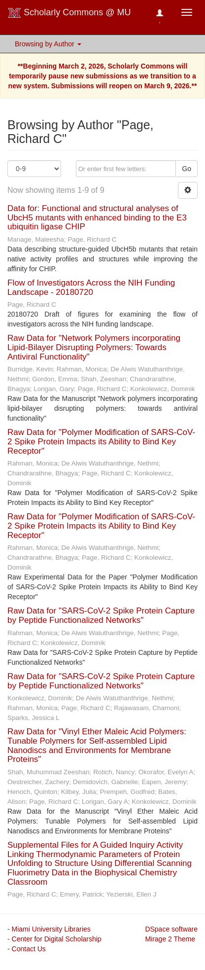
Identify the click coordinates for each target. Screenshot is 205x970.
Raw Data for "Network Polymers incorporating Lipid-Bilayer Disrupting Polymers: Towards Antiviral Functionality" (93, 347)
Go (186, 169)
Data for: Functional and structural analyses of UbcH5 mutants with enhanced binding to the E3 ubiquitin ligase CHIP (97, 217)
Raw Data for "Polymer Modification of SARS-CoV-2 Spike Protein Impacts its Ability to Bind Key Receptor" (101, 441)
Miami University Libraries (51, 929)
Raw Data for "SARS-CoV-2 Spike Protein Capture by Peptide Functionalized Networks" (101, 615)
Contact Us (29, 949)
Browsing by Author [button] (48, 44)
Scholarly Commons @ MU (69, 12)
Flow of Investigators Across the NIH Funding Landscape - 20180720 (91, 287)
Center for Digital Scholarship (57, 939)
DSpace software (171, 929)
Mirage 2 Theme (170, 939)
